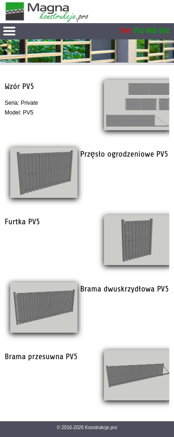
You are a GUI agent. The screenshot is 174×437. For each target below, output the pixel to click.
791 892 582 (151, 30)
